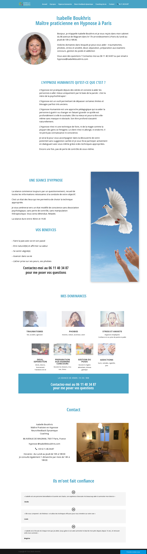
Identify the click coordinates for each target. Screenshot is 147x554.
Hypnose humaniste (65, 4)
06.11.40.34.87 (123, 4)
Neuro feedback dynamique (83, 4)
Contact (111, 4)
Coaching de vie (101, 4)
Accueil (44, 4)
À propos (53, 4)
